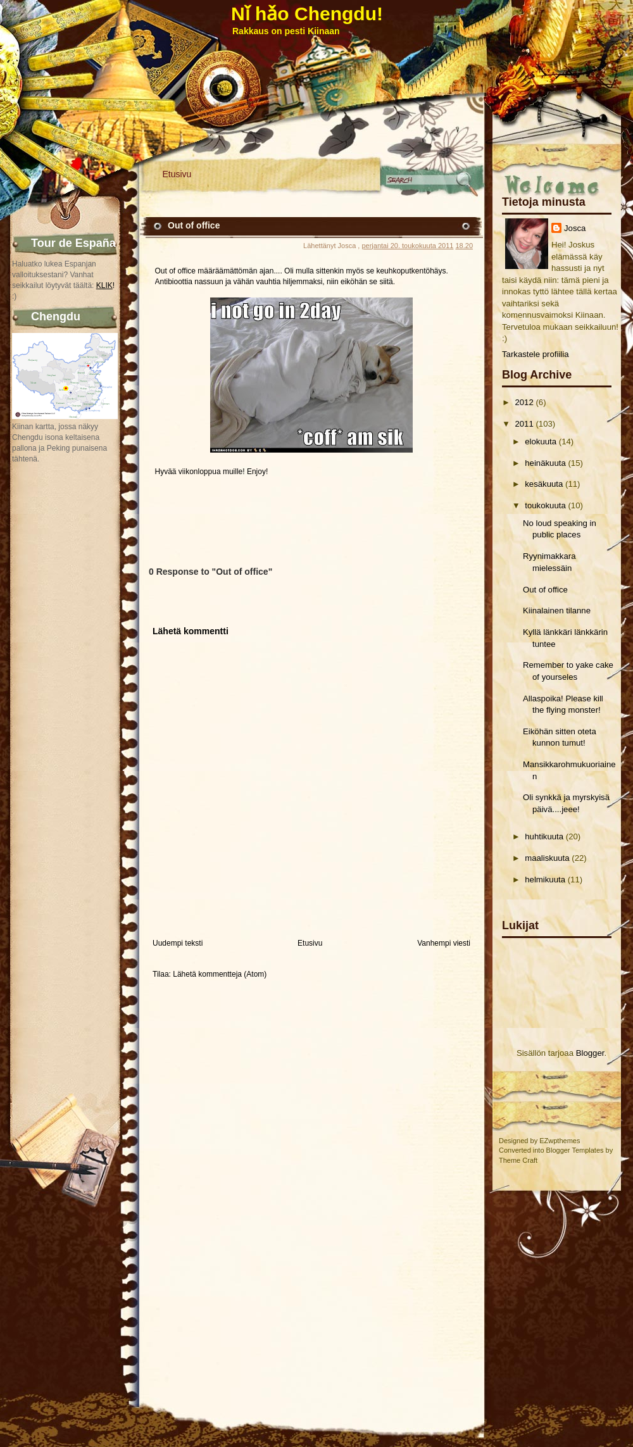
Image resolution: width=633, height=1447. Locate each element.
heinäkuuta (545, 463)
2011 (524, 424)
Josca (575, 228)
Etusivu (177, 174)
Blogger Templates (575, 1150)
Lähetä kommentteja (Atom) (219, 974)
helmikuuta (545, 879)
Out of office (545, 589)
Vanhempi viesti (443, 943)
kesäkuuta (544, 484)
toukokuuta (545, 505)
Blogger (590, 1053)
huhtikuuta (544, 836)
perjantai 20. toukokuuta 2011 (407, 245)
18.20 (464, 245)
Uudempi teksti (178, 943)
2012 (524, 402)
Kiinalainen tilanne (557, 610)
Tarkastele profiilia (535, 354)
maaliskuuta (547, 858)
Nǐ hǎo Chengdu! (307, 13)
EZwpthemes (559, 1140)
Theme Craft (518, 1160)
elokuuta (540, 441)
